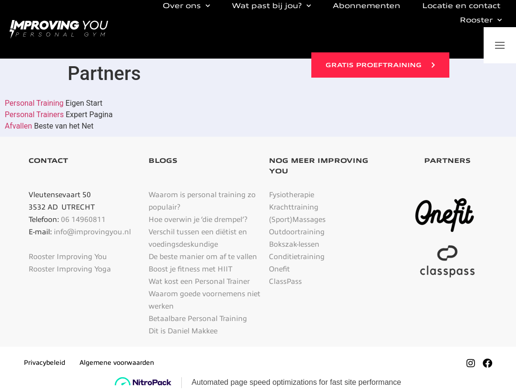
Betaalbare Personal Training (198, 318)
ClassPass (285, 281)
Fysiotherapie (291, 194)
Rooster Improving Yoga (70, 269)
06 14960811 (83, 219)
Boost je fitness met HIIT (190, 269)
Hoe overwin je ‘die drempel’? (198, 219)
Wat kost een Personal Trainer (199, 281)
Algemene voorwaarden (116, 362)
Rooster (481, 20)
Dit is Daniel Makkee (183, 331)
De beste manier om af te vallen (203, 256)
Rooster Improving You (68, 256)
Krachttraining (293, 207)
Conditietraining (297, 256)
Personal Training (35, 103)
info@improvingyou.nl (92, 232)
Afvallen (18, 125)
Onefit (279, 269)
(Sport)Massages (297, 219)
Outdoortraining (297, 232)
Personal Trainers (35, 114)
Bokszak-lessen (294, 244)
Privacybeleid (44, 362)
